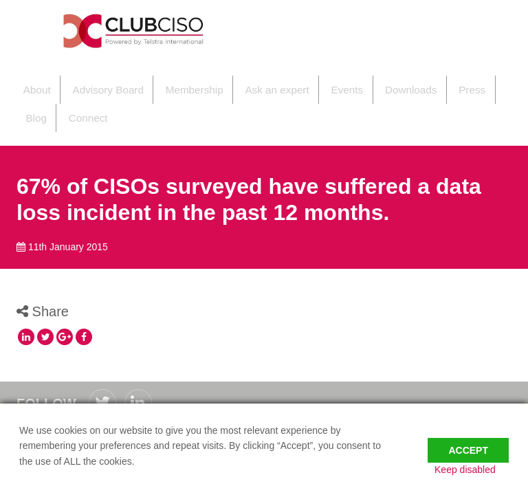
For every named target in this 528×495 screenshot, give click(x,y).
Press (432, 83)
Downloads (375, 83)
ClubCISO (137, 31)
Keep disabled (478, 469)
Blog (472, 83)
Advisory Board (95, 83)
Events (317, 83)
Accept (468, 441)
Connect (42, 98)
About (29, 83)
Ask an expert (253, 83)
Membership (176, 83)
